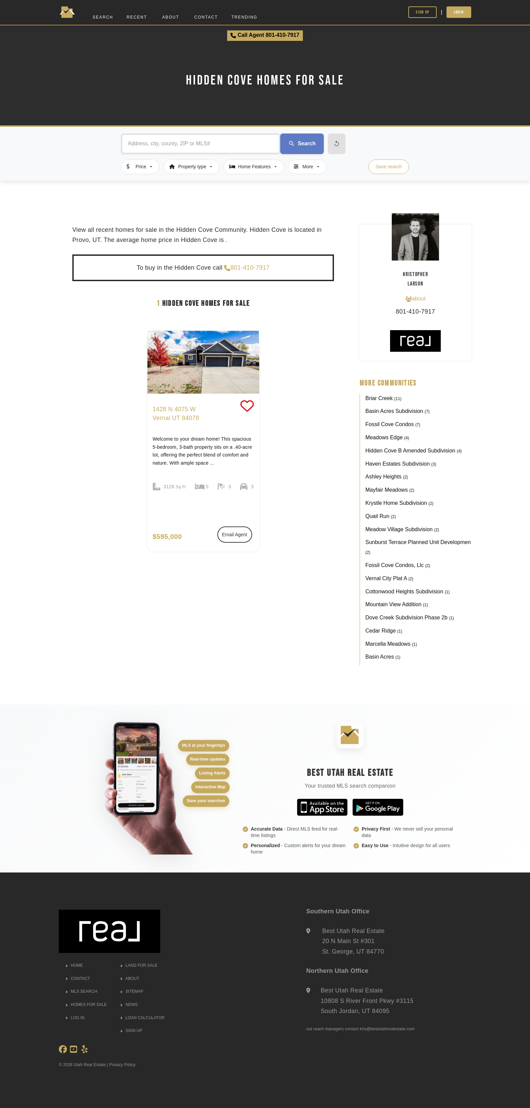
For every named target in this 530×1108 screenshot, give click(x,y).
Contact (206, 17)
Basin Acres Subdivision (397, 411)
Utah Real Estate (90, 1064)
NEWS (129, 1004)
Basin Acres (383, 657)
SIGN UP (131, 1030)
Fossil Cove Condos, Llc (397, 565)
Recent (137, 17)
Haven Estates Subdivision (400, 464)
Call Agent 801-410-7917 (265, 35)
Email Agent (234, 534)
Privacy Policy (122, 1064)
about (415, 299)
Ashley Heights (386, 476)
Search (103, 17)
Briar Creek (383, 398)
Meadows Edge (387, 437)
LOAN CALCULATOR (142, 1017)
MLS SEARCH (81, 991)
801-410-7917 (246, 267)
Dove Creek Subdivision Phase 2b (409, 617)
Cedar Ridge (383, 631)
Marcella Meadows (391, 644)
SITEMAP (131, 991)
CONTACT (78, 978)
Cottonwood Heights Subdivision (407, 591)
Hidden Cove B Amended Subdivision (413, 450)
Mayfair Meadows (389, 490)
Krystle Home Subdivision (399, 503)
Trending (245, 17)
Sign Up (422, 12)
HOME (74, 965)
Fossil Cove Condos (392, 424)
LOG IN (75, 1017)
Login (459, 12)
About (170, 17)
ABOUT (129, 978)
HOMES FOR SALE (86, 1004)
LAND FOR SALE (139, 965)
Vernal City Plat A (389, 578)
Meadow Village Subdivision (402, 529)
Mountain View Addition (396, 604)
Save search (389, 166)
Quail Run (380, 516)
